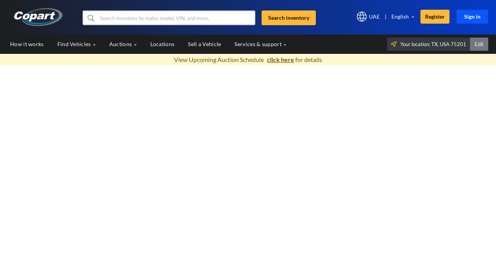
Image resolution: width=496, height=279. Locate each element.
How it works (27, 44)
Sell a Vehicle (204, 44)
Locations (162, 44)
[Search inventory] (176, 17)
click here (280, 59)
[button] (90, 17)
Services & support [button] (260, 44)
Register (435, 16)
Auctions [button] (123, 44)
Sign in (472, 16)
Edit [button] (479, 44)
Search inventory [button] (288, 17)
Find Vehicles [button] (76, 44)
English (400, 16)
